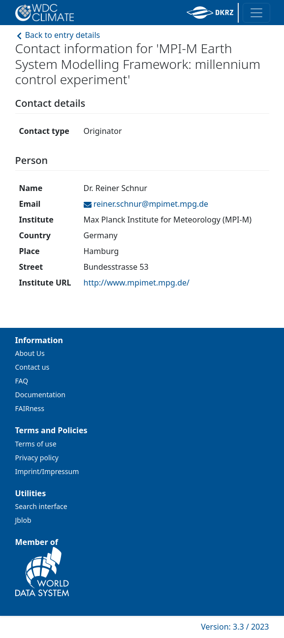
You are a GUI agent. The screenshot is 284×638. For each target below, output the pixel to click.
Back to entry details (57, 35)
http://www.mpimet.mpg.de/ (137, 282)
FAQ (22, 380)
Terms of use (36, 443)
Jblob (23, 520)
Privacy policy (37, 457)
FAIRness (29, 408)
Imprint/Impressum (47, 471)
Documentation (40, 394)
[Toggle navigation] (256, 13)
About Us (30, 353)
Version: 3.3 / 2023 (235, 626)
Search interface (41, 506)
